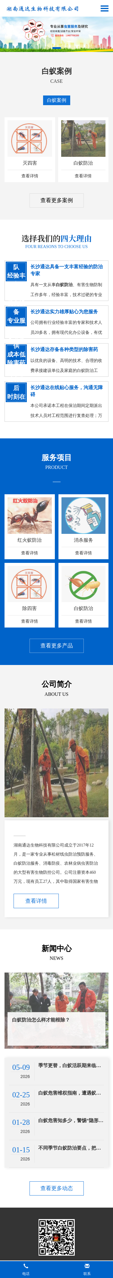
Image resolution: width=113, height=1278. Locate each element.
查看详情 (36, 901)
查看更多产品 (56, 646)
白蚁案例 (56, 100)
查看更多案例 (56, 200)
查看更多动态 (56, 1188)
